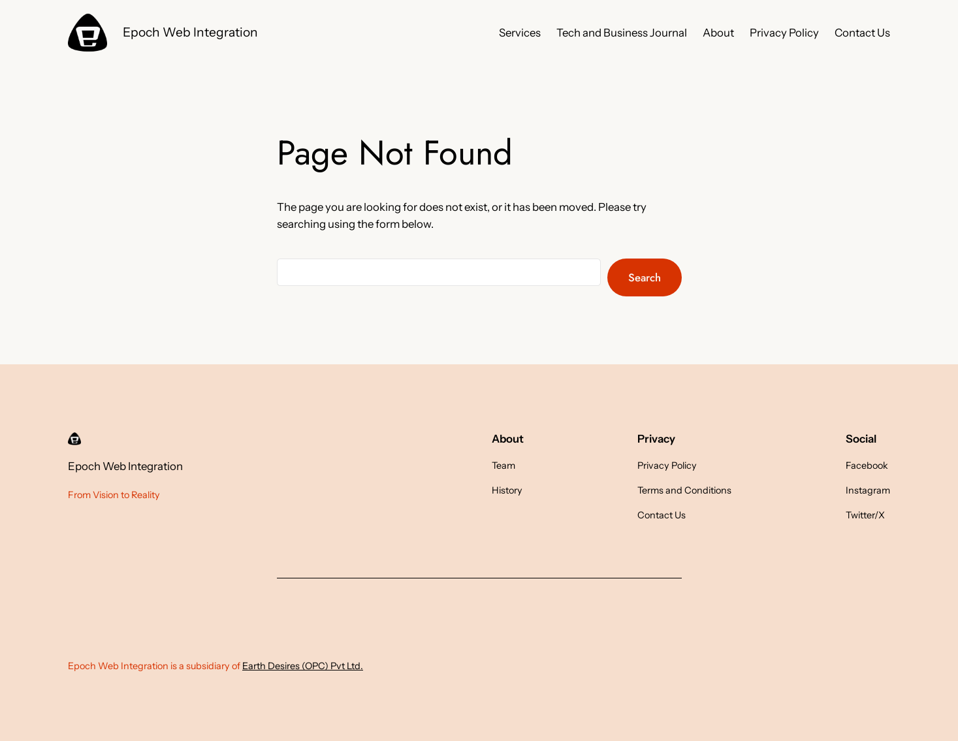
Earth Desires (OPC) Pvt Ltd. (302, 666)
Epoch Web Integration (190, 32)
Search (644, 277)
